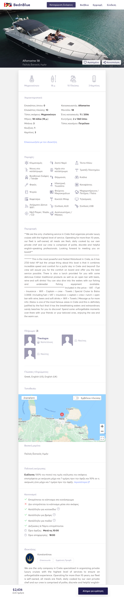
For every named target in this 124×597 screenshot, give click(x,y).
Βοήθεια (84, 4)
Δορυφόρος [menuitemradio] (29, 398)
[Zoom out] (102, 431)
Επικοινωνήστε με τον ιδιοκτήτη (40, 142)
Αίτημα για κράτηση (93, 591)
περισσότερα (82, 482)
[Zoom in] (102, 426)
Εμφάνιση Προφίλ (63, 560)
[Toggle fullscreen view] (102, 438)
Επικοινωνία (45, 560)
